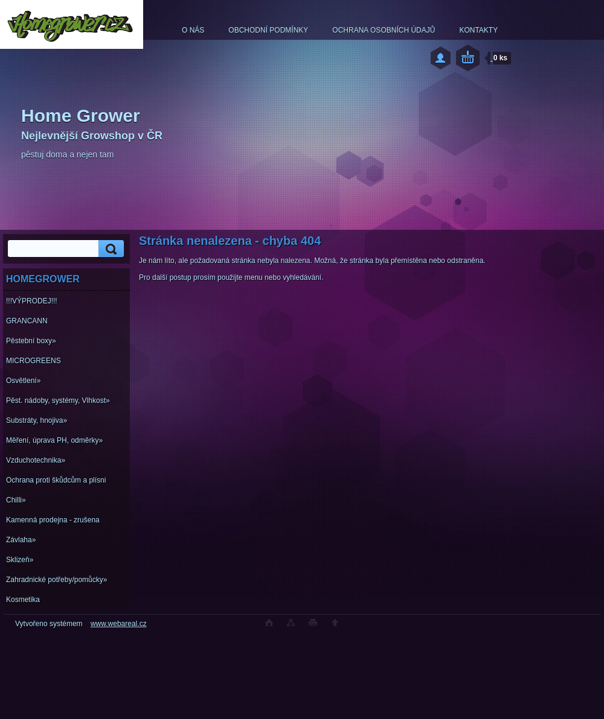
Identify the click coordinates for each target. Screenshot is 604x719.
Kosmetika (23, 599)
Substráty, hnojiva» (36, 420)
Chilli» (16, 500)
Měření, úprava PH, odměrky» (54, 440)
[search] (109, 249)
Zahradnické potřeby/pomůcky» (56, 579)
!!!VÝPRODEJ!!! (31, 301)
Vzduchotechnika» (35, 460)
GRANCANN (27, 321)
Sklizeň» (19, 560)
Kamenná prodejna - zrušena (53, 520)
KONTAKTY (478, 30)
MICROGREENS (33, 360)
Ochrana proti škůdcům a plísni (56, 480)
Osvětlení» (23, 380)
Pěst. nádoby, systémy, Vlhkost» (58, 400)
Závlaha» (21, 540)
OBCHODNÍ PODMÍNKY (268, 30)
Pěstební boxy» (31, 341)
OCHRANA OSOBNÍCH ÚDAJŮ (383, 30)
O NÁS (193, 30)
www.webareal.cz (119, 623)
